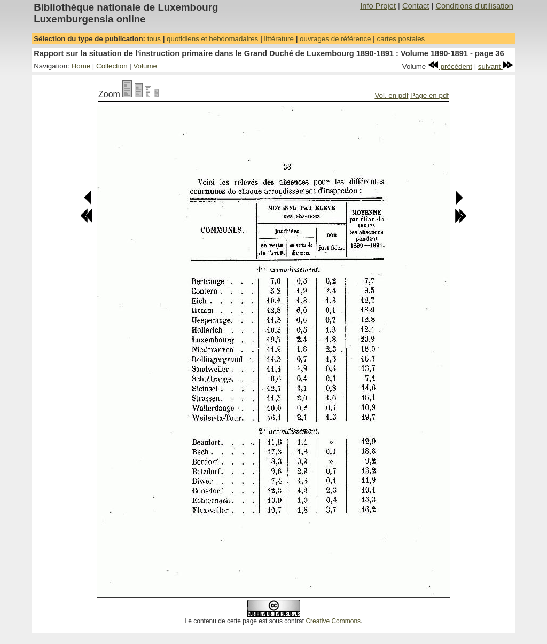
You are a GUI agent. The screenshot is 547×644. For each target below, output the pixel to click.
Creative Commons (333, 621)
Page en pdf (429, 95)
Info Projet (378, 6)
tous (154, 39)
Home (81, 66)
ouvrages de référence (335, 39)
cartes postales (401, 39)
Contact (415, 6)
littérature (279, 39)
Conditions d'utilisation (474, 6)
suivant (495, 66)
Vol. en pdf (391, 95)
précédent (450, 66)
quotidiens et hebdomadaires (212, 39)
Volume (145, 66)
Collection (112, 66)
